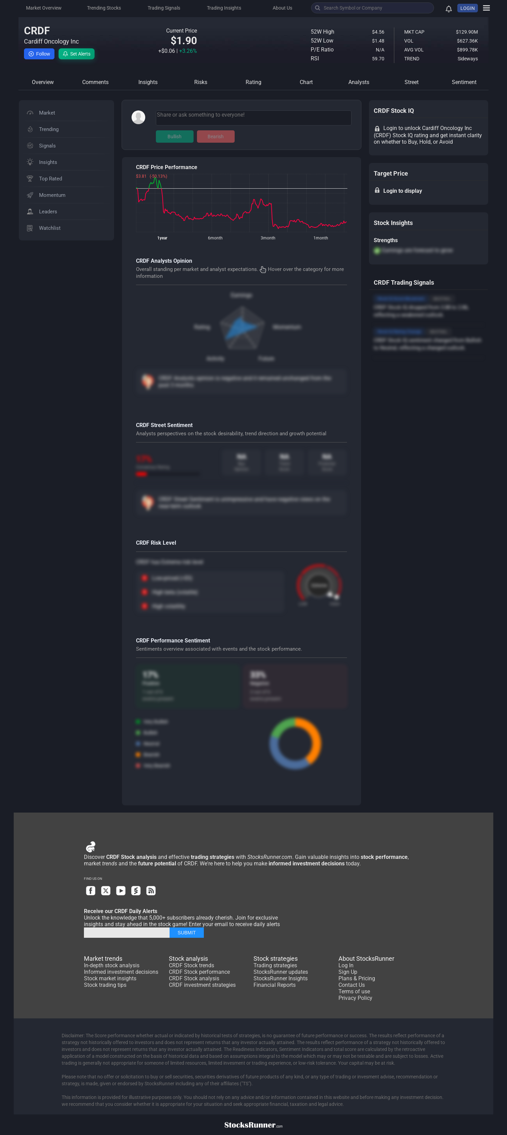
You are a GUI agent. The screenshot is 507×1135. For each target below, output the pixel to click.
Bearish (216, 136)
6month (215, 238)
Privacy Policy (355, 998)
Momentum (287, 327)
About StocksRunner (366, 958)
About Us (282, 8)
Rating (202, 327)
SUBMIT (187, 932)
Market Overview (44, 8)
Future (266, 358)
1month (320, 238)
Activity (215, 358)
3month (268, 238)
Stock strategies (276, 958)
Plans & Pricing (356, 978)
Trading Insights (224, 8)
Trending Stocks (104, 8)
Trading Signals (164, 8)
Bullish (175, 136)
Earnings (241, 295)
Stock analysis (188, 958)
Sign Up (347, 972)
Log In (346, 965)
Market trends (103, 958)
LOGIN (467, 8)
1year (162, 238)
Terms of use (354, 991)
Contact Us (351, 985)
